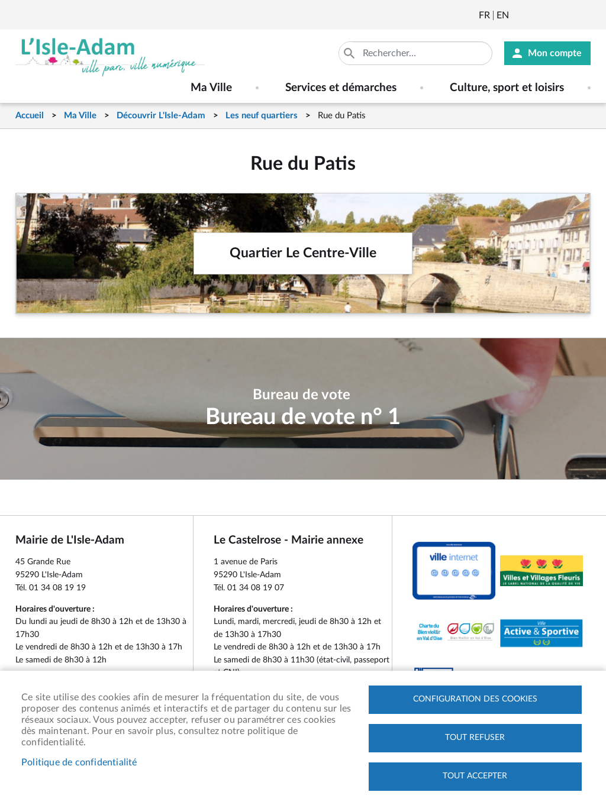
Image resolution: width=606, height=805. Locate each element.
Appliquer (350, 53)
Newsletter (519, 15)
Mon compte (555, 53)
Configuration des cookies (475, 699)
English (503, 15)
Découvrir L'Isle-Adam (161, 115)
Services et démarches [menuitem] (341, 87)
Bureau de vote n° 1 (303, 417)
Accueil (29, 115)
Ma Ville (80, 115)
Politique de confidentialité (79, 762)
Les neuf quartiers (261, 115)
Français (484, 15)
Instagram (583, 15)
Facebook (551, 15)
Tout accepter (475, 776)
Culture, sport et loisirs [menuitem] (507, 87)
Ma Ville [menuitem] (211, 87)
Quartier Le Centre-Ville (303, 253)
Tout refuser (475, 737)
